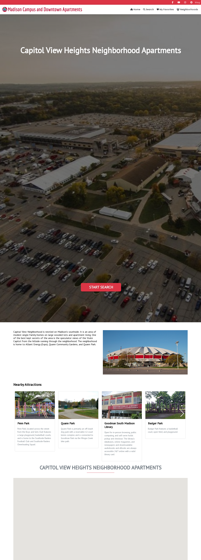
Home (135, 9)
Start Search (101, 287)
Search (148, 9)
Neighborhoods (187, 9)
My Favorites (165, 9)
